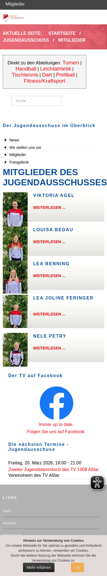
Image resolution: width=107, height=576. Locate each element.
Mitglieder (17, 154)
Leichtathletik (55, 69)
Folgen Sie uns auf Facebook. (56, 431)
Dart (47, 75)
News (14, 140)
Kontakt (9, 522)
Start (7, 510)
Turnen (70, 62)
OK (77, 567)
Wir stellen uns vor (25, 147)
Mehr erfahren (39, 567)
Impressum (12, 534)
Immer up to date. (56, 424)
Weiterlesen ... (49, 207)
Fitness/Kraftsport (44, 81)
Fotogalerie (19, 162)
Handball (25, 69)
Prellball (65, 75)
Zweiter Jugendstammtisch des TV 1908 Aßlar (53, 469)
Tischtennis (25, 75)
